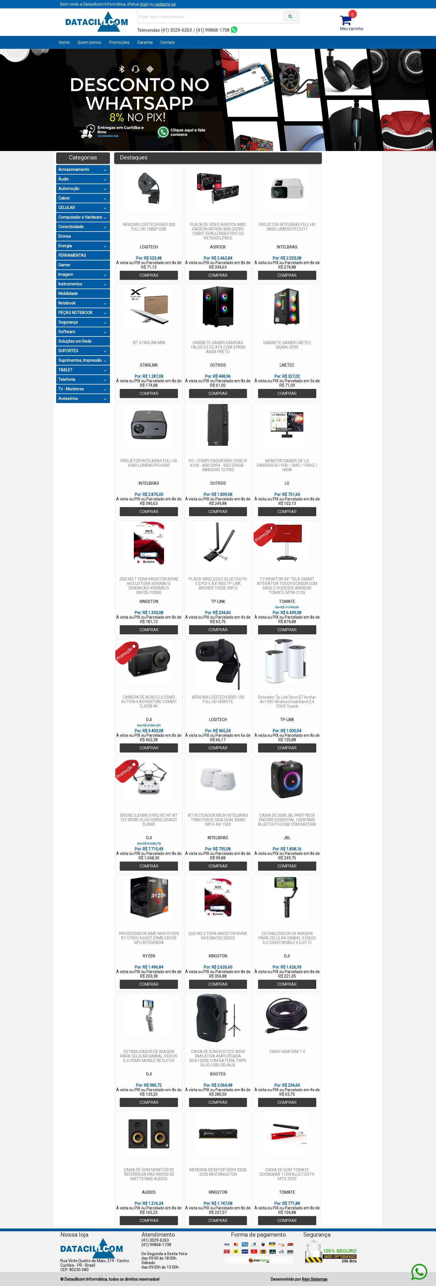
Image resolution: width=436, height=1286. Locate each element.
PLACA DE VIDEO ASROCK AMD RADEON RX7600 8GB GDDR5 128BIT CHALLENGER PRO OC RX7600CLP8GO (218, 231)
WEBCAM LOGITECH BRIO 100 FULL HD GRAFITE (218, 699)
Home (64, 42)
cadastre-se (165, 4)
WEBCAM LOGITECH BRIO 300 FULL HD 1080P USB (149, 226)
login (144, 4)
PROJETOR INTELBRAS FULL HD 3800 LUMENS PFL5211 (287, 226)
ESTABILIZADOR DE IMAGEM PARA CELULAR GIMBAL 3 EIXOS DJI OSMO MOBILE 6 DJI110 (287, 938)
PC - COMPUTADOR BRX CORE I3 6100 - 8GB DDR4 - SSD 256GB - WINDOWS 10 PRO (218, 465)
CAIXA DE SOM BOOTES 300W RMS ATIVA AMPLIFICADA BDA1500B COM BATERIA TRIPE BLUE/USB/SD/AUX (218, 1058)
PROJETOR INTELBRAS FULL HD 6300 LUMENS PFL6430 (149, 463)
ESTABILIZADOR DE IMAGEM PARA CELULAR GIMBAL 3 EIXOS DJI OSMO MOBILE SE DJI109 (149, 1056)
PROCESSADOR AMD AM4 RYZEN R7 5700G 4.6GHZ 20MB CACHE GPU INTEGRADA (149, 938)
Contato (167, 42)
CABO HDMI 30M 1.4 (287, 1051)
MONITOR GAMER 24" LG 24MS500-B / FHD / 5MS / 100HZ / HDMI (287, 465)
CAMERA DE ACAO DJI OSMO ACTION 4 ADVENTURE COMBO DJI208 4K (148, 701)
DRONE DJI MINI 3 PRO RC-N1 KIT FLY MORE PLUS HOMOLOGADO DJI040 (149, 820)
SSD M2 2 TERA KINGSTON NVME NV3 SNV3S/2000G (218, 935)
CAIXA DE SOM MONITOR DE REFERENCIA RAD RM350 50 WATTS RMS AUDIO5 (149, 1174)
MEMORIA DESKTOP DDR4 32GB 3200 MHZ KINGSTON (218, 1172)
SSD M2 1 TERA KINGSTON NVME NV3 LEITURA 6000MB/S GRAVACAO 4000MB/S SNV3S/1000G (149, 586)
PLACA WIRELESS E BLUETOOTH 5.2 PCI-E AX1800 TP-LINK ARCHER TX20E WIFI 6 (218, 583)
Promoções (119, 42)
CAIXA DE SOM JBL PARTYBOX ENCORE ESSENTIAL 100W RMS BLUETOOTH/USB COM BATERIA (287, 820)
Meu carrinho (351, 28)
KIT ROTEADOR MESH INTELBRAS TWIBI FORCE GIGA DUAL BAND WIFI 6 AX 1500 (218, 820)
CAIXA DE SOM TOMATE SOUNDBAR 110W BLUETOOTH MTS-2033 (287, 1174)
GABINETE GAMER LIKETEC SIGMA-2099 (287, 344)
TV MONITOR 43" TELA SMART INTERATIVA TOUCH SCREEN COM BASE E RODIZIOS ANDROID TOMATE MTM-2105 (287, 586)
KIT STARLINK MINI (149, 342)
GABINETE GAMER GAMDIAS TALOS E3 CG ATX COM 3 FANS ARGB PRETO (218, 347)
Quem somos (89, 42)
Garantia (145, 42)
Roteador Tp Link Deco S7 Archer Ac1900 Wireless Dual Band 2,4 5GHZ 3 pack (287, 701)
